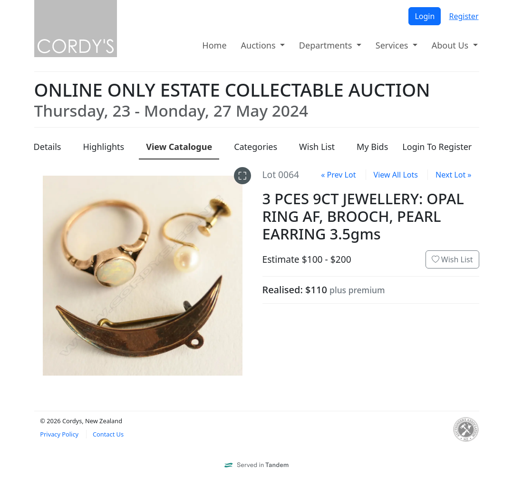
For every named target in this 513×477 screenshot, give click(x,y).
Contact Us (108, 434)
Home (214, 45)
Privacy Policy (59, 434)
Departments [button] (326, 45)
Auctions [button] (259, 45)
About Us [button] (451, 45)
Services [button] (393, 45)
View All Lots (396, 174)
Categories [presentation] (255, 146)
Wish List (452, 259)
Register (463, 16)
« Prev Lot (338, 174)
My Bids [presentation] (372, 146)
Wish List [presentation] (317, 146)
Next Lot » (453, 174)
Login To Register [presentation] (437, 146)
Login (425, 16)
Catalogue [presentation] (179, 146)
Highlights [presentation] (103, 146)
